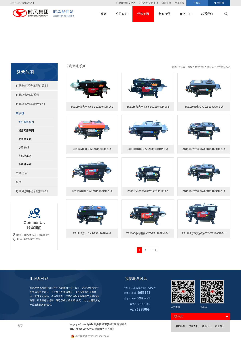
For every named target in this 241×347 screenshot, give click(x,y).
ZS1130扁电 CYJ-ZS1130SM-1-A (204, 106)
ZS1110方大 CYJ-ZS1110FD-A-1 (92, 233)
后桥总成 (34, 173)
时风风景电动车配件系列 (34, 191)
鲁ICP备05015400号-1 (82, 328)
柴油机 (34, 113)
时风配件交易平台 (148, 2)
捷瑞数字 (99, 328)
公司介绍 (122, 13)
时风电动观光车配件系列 (34, 85)
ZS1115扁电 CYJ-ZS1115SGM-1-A (92, 191)
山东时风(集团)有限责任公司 (101, 324)
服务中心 (186, 13)
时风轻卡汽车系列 (34, 94)
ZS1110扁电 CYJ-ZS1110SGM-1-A (148, 149)
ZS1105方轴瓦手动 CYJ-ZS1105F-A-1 (204, 233)
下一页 (153, 250)
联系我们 (207, 13)
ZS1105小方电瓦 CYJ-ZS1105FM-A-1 (148, 233)
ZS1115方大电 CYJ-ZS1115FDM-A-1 (148, 106)
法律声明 (193, 326)
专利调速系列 (26, 121)
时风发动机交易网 (125, 2)
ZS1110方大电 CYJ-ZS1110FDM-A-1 (92, 106)
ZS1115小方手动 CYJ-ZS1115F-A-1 (148, 191)
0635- (140, 292)
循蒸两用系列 (26, 130)
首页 (103, 13)
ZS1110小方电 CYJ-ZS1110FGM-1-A (204, 191)
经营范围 (143, 13)
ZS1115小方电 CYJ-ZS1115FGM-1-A (204, 149)
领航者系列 (24, 164)
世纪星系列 (24, 155)
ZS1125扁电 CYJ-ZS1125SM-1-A (92, 149)
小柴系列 (23, 147)
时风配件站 (39, 279)
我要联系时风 (136, 279)
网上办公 (220, 326)
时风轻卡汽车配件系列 (34, 104)
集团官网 (219, 2)
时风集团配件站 (46, 14)
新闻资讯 (164, 13)
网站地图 (180, 326)
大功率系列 (24, 138)
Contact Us (34, 222)
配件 (34, 182)
